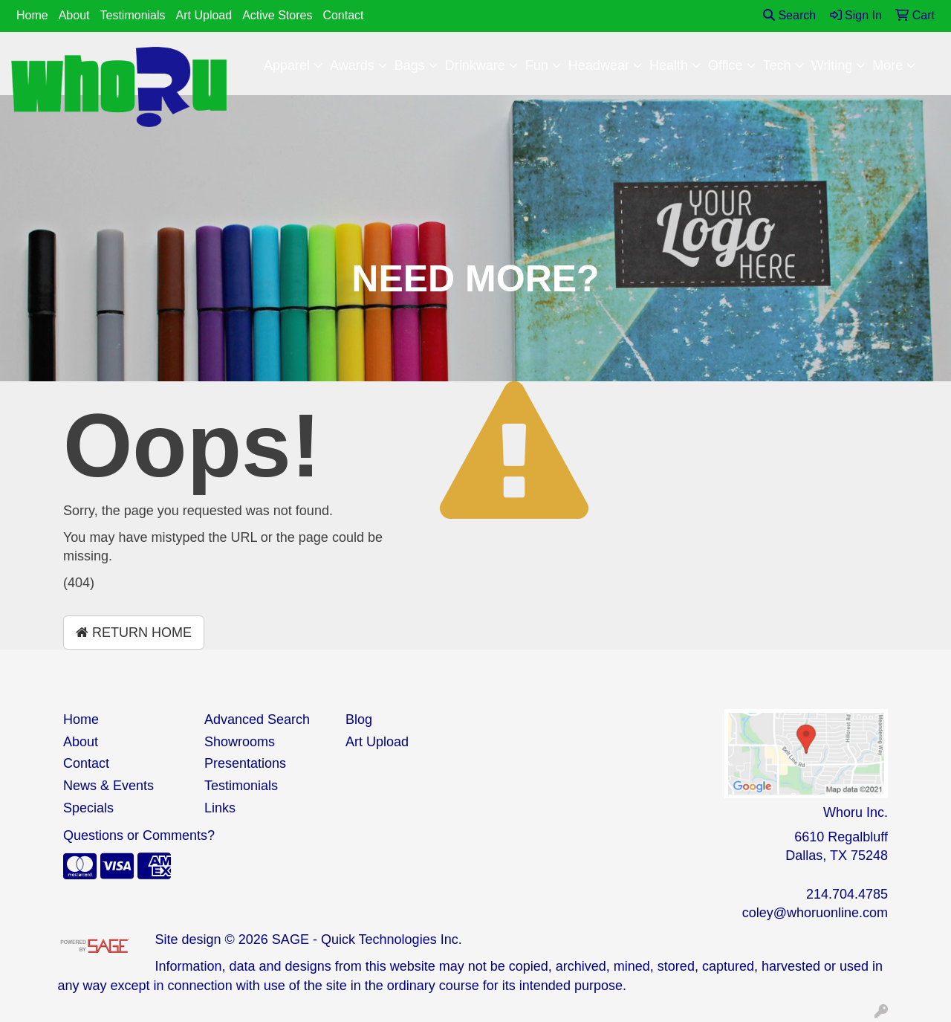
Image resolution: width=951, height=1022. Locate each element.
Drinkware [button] (475, 65)
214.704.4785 (847, 894)
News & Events (108, 785)
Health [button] (668, 65)
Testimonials (133, 15)
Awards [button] (352, 65)
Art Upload (204, 15)
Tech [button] (777, 65)
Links (220, 808)
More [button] (887, 65)
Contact (342, 15)
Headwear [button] (598, 65)
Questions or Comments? (139, 835)
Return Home (134, 632)
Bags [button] (410, 65)
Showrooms (239, 741)
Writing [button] (832, 65)
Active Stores (277, 15)
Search (789, 15)
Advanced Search (257, 719)
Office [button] (725, 65)
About (74, 15)
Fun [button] (536, 65)
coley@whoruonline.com (815, 912)
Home (32, 15)
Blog (358, 719)
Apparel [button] (287, 65)
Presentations (245, 763)
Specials (88, 808)
